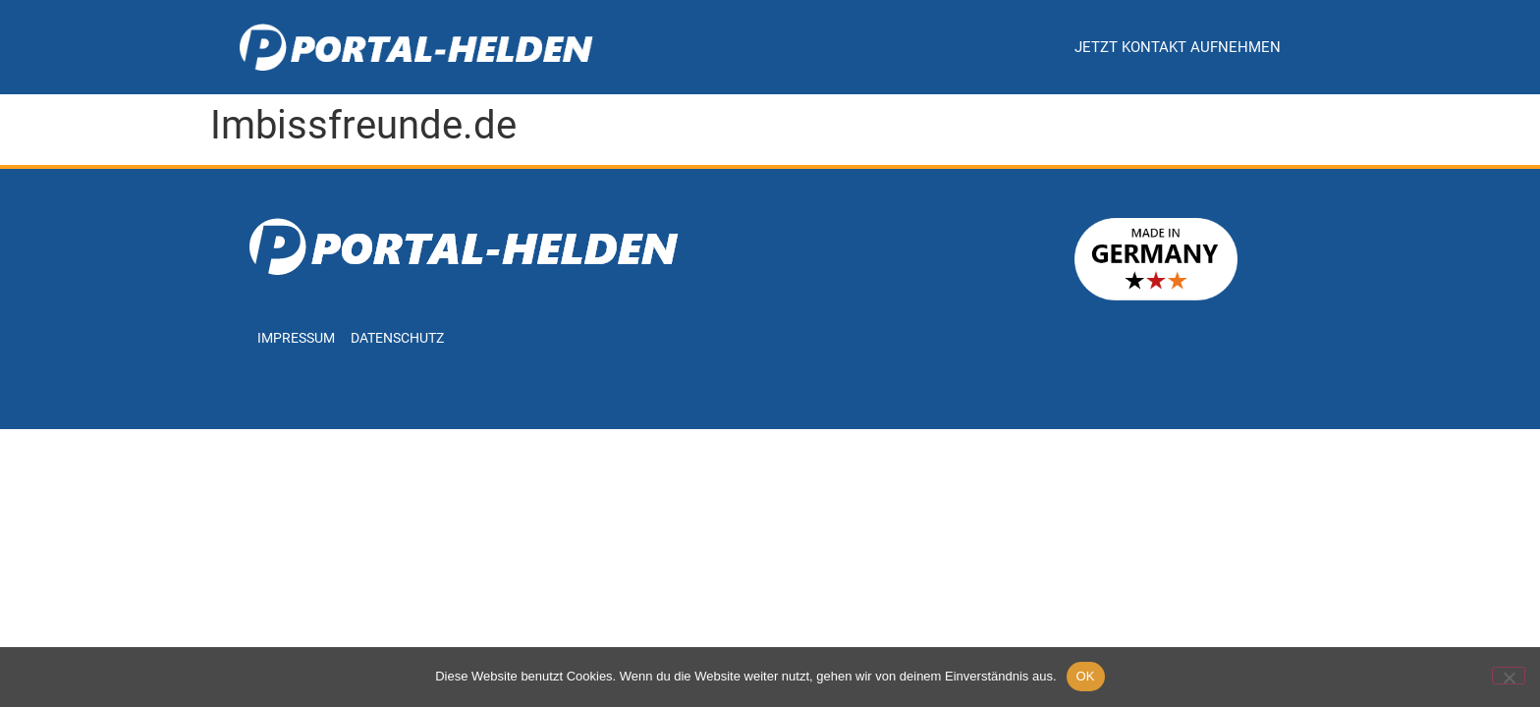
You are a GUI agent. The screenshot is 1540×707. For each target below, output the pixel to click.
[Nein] (1508, 675)
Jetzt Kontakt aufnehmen (1177, 47)
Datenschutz (397, 338)
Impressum (296, 338)
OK (1085, 676)
